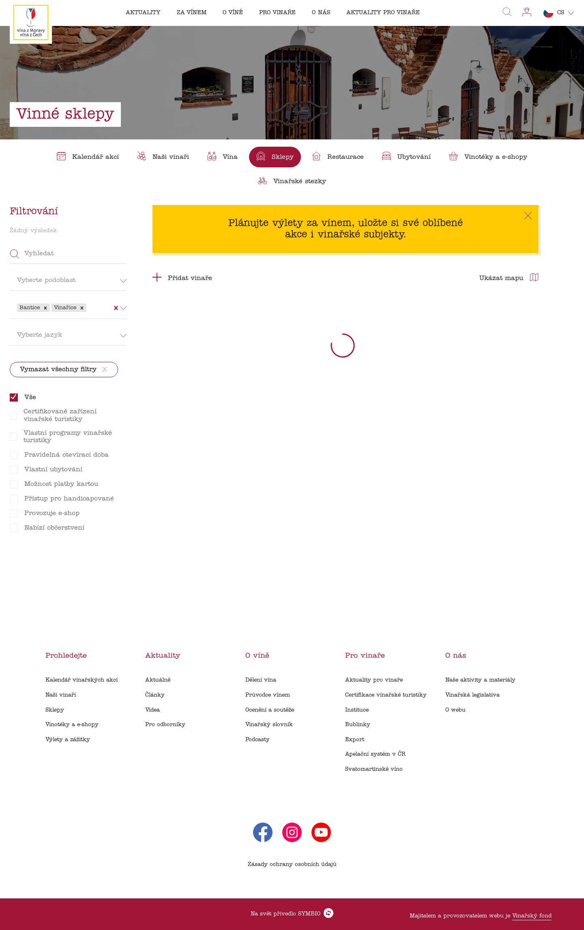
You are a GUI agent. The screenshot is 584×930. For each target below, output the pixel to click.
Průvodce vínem (267, 695)
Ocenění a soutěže (269, 710)
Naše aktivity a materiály (480, 680)
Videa (152, 710)
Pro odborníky (165, 724)
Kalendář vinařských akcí (81, 680)
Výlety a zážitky (67, 739)
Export (354, 739)
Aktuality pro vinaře (374, 680)
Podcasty (257, 739)
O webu (455, 710)
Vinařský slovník (269, 724)
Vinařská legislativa (472, 695)
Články (155, 695)
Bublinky (357, 724)
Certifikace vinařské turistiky (386, 695)
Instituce (357, 710)
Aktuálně (157, 680)
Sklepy (54, 710)
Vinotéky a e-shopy (72, 724)
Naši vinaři (60, 695)
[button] (45, 308)
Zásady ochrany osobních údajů (292, 864)
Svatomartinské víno (374, 769)
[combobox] (89, 307)
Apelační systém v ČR (375, 754)
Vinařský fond (532, 916)
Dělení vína (260, 680)
